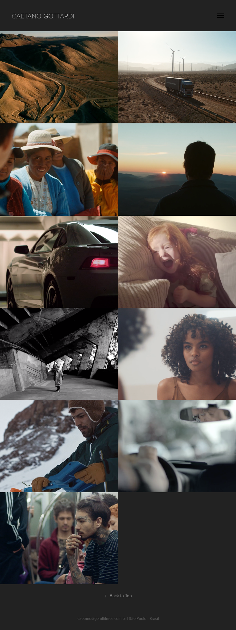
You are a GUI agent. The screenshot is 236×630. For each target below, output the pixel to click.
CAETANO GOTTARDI (43, 15)
